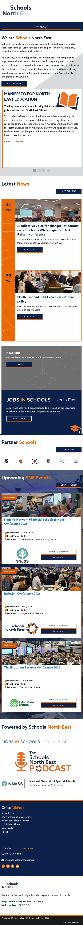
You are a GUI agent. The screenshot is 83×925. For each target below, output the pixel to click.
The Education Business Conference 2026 (32, 667)
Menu (41, 27)
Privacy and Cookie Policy (12, 918)
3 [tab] (43, 170)
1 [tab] (34, 170)
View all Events (69, 485)
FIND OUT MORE (13, 142)
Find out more (14, 84)
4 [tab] (48, 170)
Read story (30, 250)
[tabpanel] (41, 118)
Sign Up (19, 365)
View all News (69, 191)
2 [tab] (39, 170)
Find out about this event (58, 552)
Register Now (58, 557)
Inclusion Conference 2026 (22, 593)
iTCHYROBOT (75, 923)
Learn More (69, 450)
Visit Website (19, 419)
